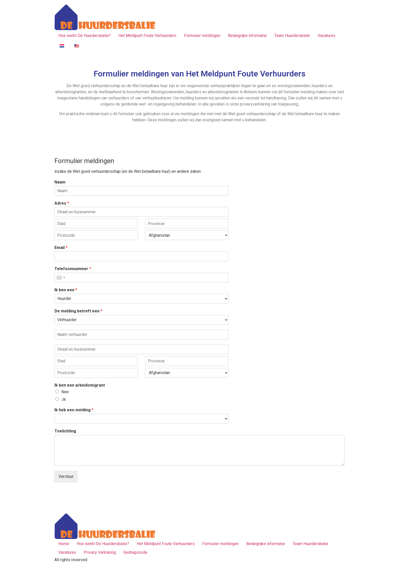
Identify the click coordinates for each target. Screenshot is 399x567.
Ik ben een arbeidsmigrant (79, 385)
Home (63, 543)
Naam (59, 182)
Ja (63, 399)
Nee (65, 391)
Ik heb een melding (73, 409)
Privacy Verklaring (100, 552)
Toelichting (65, 431)
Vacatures (326, 35)
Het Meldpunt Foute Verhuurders (147, 35)
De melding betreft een (78, 311)
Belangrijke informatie (247, 35)
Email (60, 247)
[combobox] (60, 277)
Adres (61, 203)
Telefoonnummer (72, 268)
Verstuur (66, 476)
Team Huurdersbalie (292, 35)
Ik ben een (65, 289)
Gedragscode (135, 552)
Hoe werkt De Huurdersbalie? (84, 35)
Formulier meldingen (202, 35)
